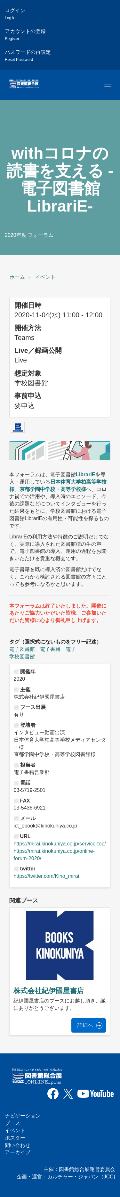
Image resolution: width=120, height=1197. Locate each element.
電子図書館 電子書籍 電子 (42, 649)
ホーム (17, 277)
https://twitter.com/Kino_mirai (46, 876)
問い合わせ (17, 1145)
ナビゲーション (23, 1115)
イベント (45, 277)
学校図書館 (22, 656)
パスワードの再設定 (28, 55)
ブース (12, 1123)
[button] (18, 427)
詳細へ (85, 1025)
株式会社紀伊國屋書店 (48, 991)
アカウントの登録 (25, 35)
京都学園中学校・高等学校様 (53, 489)
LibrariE (85, 474)
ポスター (15, 1138)
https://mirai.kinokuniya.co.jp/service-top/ (60, 843)
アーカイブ (17, 1152)
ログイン (15, 14)
